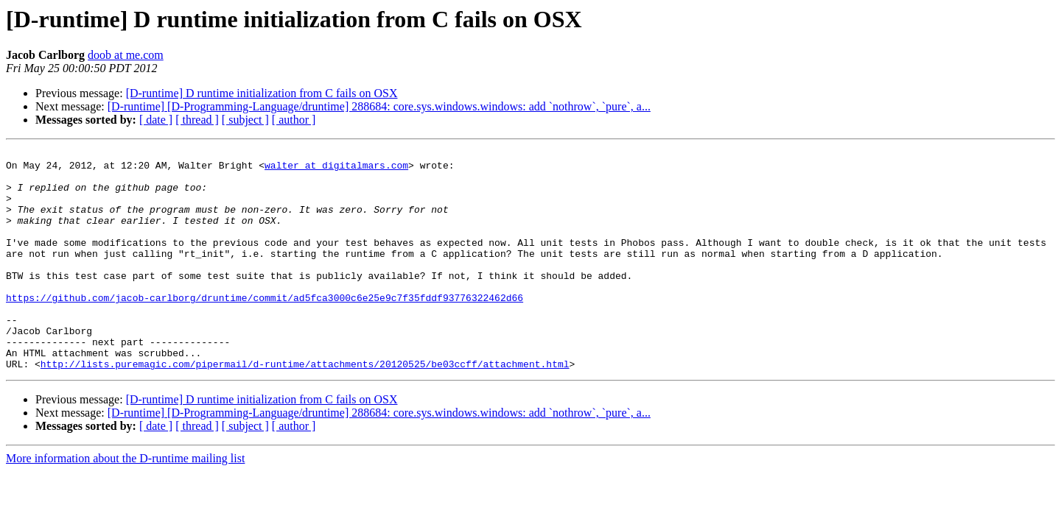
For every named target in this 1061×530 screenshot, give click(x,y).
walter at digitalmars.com (336, 169)
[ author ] (294, 119)
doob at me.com (126, 55)
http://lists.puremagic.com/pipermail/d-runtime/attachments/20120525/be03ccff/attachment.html (305, 407)
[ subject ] (245, 119)
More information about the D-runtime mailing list (125, 502)
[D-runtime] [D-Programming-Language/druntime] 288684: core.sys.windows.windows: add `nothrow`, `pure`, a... (379, 106)
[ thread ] (197, 119)
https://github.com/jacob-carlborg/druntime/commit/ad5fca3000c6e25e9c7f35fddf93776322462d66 (264, 328)
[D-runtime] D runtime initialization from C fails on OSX (262, 93)
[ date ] (155, 119)
